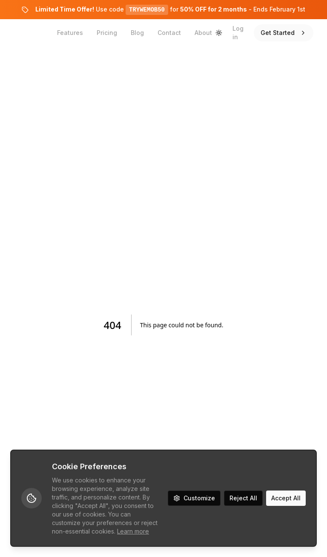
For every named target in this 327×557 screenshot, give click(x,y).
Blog (137, 32)
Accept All (286, 498)
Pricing (107, 32)
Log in (238, 32)
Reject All (243, 498)
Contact (169, 32)
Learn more (133, 531)
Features (70, 32)
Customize (194, 498)
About (203, 32)
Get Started (284, 32)
